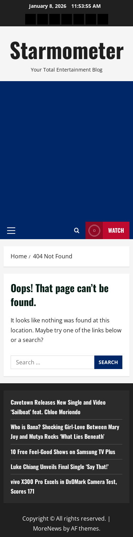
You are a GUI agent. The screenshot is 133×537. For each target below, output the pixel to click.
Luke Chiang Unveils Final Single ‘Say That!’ (60, 466)
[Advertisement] (66, 151)
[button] (11, 230)
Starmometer (67, 49)
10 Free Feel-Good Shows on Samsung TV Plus (63, 451)
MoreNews (47, 528)
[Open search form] (76, 230)
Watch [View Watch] (104, 230)
